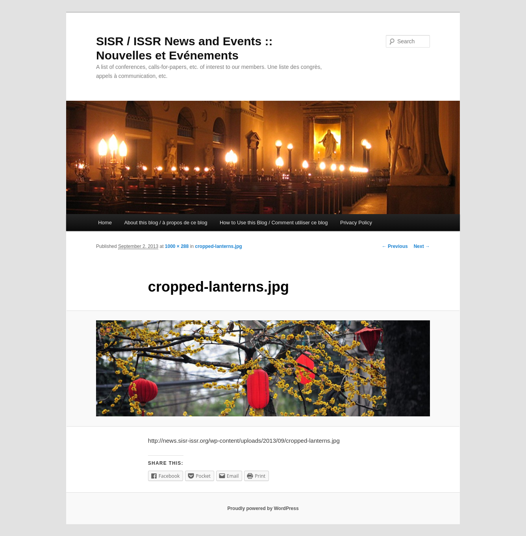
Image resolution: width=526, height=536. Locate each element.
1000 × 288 (177, 246)
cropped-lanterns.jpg (218, 246)
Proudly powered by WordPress (262, 508)
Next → (422, 246)
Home (105, 222)
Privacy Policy (356, 222)
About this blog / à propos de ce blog (165, 222)
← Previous (395, 246)
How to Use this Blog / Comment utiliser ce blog (274, 222)
